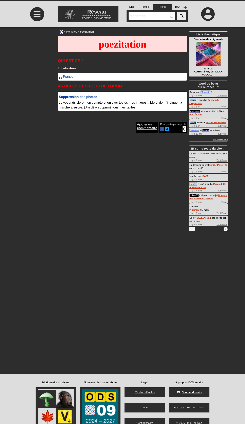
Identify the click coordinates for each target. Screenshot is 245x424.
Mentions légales (145, 392)
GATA (205, 176)
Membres (71, 31)
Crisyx (193, 100)
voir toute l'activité (220, 139)
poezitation (122, 44)
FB (188, 407)
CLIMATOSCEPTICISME (209, 153)
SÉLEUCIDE (203, 218)
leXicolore (195, 111)
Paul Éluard (195, 114)
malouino (194, 130)
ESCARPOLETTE (218, 165)
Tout (218, 95)
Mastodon (198, 407)
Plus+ (224, 95)
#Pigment (194, 210)
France (68, 76)
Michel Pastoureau (216, 122)
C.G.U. (145, 407)
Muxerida (205, 92)
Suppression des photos (78, 97)
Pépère (193, 184)
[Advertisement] (36, 61)
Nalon (206, 130)
